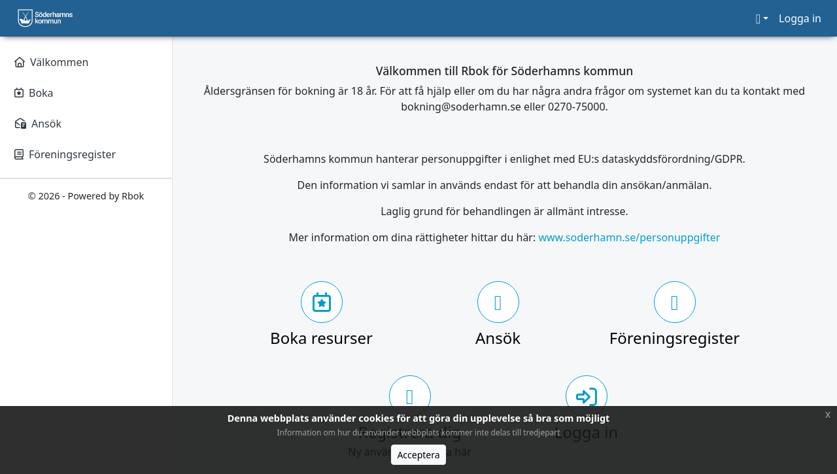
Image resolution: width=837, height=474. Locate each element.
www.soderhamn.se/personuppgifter (629, 237)
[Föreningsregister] (86, 154)
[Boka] (86, 93)
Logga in (800, 18)
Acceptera (418, 455)
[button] (762, 18)
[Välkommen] (86, 62)
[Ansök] (86, 123)
